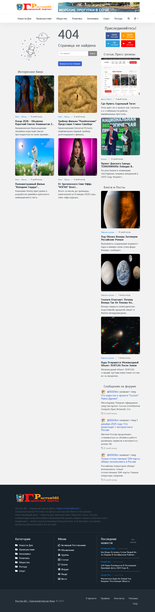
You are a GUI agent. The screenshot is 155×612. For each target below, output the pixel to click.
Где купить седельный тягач (117, 103)
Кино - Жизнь (21, 117)
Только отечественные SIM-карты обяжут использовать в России (120, 459)
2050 (112, 35)
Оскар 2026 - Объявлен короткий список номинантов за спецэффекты (34, 123)
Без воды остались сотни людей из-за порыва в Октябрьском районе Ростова (119, 552)
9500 (128, 35)
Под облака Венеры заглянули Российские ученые (118, 238)
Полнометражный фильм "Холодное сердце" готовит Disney (29, 185)
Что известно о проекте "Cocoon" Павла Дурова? (119, 396)
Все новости (133, 540)
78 (112, 43)
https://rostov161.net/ (68, 507)
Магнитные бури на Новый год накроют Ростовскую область (116, 579)
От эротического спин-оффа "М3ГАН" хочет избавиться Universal (74, 185)
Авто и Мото (106, 99)
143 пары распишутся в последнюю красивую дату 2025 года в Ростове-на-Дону (118, 566)
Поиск (92, 53)
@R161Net (113, 390)
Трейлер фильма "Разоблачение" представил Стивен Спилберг (77, 123)
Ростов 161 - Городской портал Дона (35, 600)
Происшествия (108, 548)
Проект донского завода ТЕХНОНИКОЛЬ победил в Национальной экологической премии (118, 165)
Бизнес (104, 159)
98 (128, 43)
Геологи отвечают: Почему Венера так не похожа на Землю (120, 301)
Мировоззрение (107, 232)
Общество (106, 561)
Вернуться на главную (70, 64)
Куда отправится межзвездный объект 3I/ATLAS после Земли (119, 363)
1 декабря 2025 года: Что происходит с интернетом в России (119, 424)
